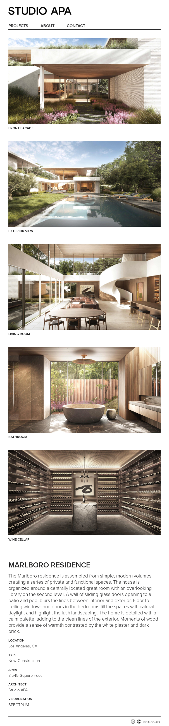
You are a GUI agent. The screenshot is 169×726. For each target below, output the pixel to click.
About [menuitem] (47, 26)
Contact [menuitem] (76, 26)
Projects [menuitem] (18, 26)
